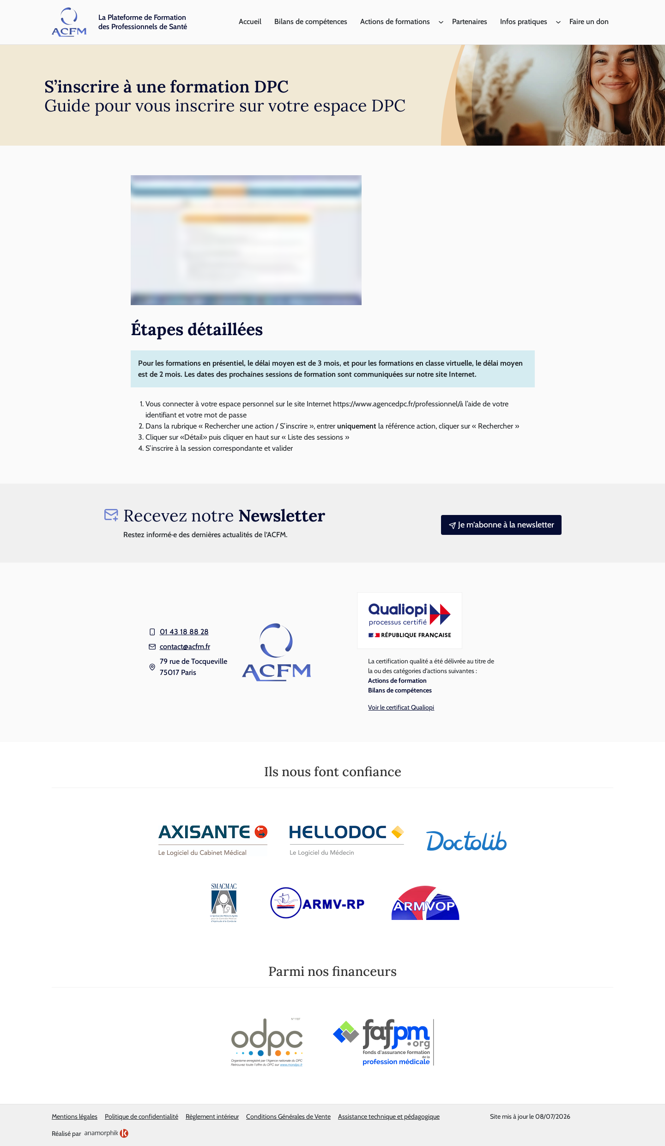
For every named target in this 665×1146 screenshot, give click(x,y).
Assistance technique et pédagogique (389, 1116)
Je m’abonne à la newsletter (501, 525)
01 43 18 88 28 (184, 631)
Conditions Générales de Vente (288, 1116)
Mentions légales (74, 1116)
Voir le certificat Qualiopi (401, 707)
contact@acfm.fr (185, 646)
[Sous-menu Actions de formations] (441, 22)
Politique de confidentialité (141, 1116)
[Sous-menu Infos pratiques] (558, 22)
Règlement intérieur (212, 1116)
